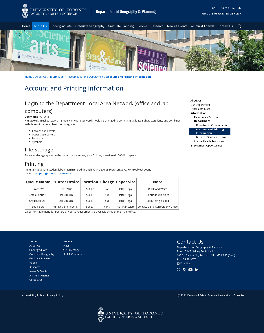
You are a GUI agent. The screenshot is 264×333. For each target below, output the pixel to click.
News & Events (177, 26)
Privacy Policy (54, 295)
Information (57, 76)
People (142, 26)
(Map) (231, 255)
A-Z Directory (71, 250)
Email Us (185, 263)
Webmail (68, 241)
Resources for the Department (85, 76)
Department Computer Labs (213, 125)
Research (157, 26)
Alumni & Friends (202, 26)
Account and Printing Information (210, 131)
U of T (213, 8)
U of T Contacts (72, 254)
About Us (40, 26)
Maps (66, 245)
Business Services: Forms (211, 137)
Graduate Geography (89, 26)
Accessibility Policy (33, 295)
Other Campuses (200, 109)
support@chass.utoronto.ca (53, 173)
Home (26, 26)
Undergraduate (61, 26)
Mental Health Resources (209, 141)
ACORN (236, 8)
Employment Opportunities (206, 145)
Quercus (225, 8)
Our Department (200, 104)
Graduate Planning (121, 26)
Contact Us (225, 26)
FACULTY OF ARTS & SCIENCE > (221, 13)
